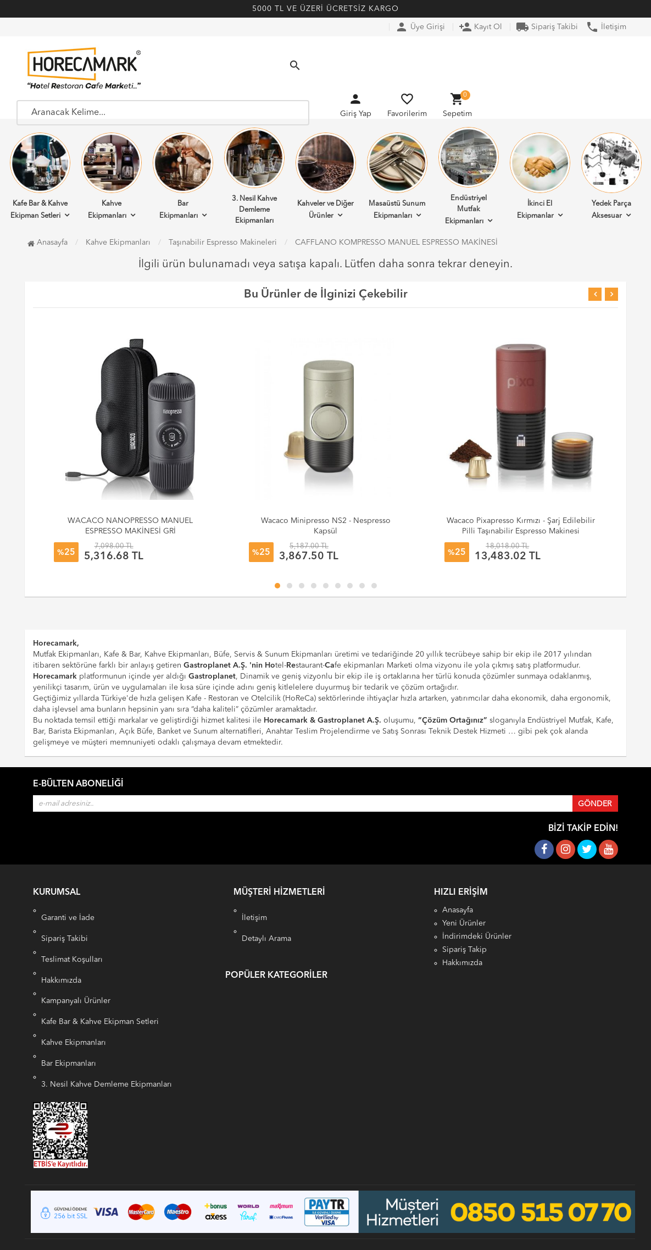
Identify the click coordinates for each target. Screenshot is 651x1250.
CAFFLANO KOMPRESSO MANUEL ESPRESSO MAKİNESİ (396, 242)
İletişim (606, 27)
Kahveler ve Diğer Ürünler (326, 176)
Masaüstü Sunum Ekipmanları (397, 176)
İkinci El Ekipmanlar (540, 176)
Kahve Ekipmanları (111, 176)
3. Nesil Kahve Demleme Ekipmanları (254, 176)
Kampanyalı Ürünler (75, 993)
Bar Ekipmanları (183, 176)
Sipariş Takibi (547, 27)
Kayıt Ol (480, 27)
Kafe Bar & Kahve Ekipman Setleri (40, 176)
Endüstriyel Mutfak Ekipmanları (468, 176)
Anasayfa (47, 242)
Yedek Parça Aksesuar (611, 176)
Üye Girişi (420, 27)
